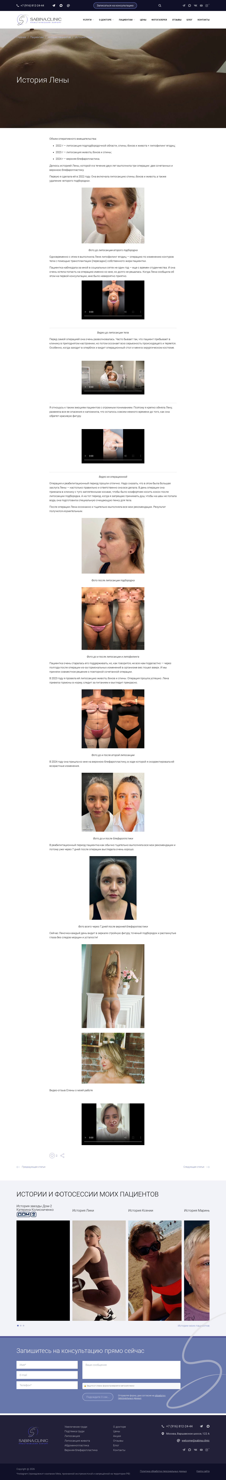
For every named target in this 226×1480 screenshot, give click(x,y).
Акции (117, 1436)
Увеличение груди (76, 1426)
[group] (99, 1264)
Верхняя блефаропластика (81, 1450)
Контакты (204, 20)
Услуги (87, 20)
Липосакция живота (77, 1440)
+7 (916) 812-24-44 (32, 5)
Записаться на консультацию (115, 5)
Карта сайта (203, 1471)
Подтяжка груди (74, 1431)
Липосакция (72, 1436)
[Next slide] (207, 1264)
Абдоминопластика (77, 1445)
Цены (143, 20)
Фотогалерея (159, 20)
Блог (189, 20)
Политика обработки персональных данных (163, 1471)
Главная (21, 38)
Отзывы (176, 20)
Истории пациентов (61, 38)
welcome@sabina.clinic (196, 1440)
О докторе (105, 20)
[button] (18, 1327)
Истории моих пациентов (194, 1327)
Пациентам (125, 20)
